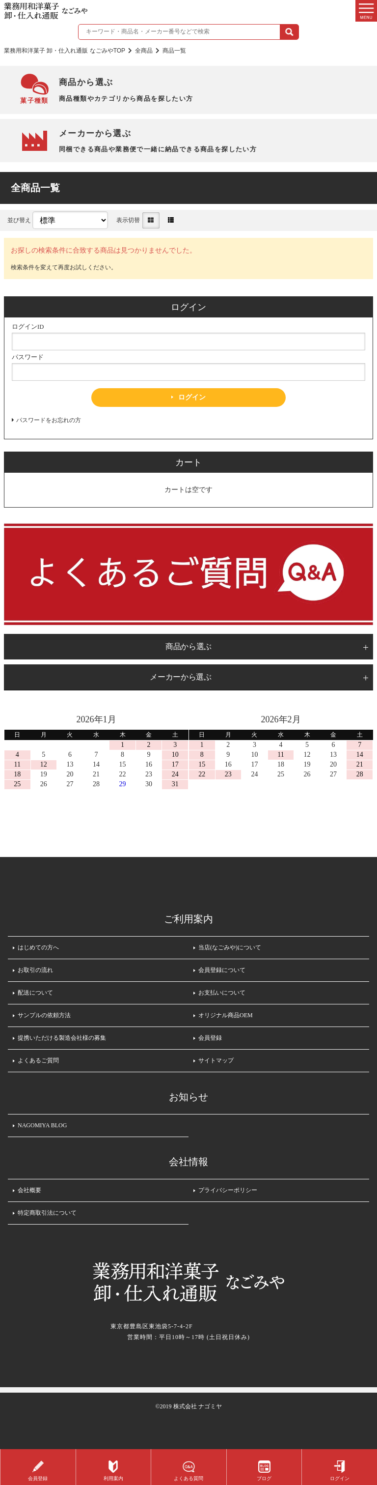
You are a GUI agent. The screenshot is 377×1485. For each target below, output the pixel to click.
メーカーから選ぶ (181, 677)
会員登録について (221, 970)
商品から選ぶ (188, 646)
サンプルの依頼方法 (44, 1015)
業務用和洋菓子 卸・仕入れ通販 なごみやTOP (64, 50)
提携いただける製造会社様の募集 (62, 1037)
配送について (35, 992)
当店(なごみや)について (229, 947)
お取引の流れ (35, 970)
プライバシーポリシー (227, 1190)
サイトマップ (216, 1060)
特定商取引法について (47, 1212)
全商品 (144, 50)
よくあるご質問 (38, 1060)
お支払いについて (221, 992)
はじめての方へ (38, 947)
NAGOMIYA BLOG (42, 1125)
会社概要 (29, 1190)
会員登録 (210, 1037)
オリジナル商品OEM (225, 1015)
